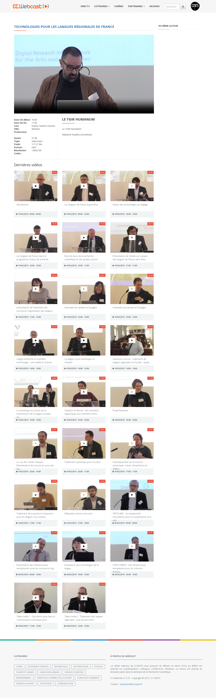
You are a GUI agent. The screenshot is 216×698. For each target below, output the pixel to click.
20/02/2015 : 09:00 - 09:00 (125, 523)
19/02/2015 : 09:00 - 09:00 (29, 214)
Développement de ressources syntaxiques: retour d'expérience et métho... (130, 464)
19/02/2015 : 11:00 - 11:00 (125, 265)
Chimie (19, 666)
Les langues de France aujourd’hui (81, 204)
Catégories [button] (102, 6)
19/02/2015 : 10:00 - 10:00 (125, 214)
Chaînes (118, 6)
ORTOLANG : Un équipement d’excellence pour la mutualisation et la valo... (132, 515)
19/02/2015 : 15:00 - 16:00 (77, 420)
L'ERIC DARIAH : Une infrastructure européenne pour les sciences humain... (129, 566)
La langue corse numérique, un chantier (80, 360)
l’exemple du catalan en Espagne (81, 307)
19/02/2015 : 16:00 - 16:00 (125, 420)
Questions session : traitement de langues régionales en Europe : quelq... (131, 360)
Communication (65, 683)
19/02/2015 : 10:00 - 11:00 (77, 265)
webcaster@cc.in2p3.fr (131, 684)
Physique (98, 666)
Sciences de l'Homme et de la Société (54, 678)
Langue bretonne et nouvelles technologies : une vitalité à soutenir (34, 360)
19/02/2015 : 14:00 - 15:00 (77, 368)
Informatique (61, 666)
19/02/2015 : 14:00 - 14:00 (29, 368)
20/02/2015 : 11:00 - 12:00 (29, 626)
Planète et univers (25, 672)
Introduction (23, 204)
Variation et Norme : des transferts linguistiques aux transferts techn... (82, 412)
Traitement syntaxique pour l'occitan (82, 462)
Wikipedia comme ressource (79, 513)
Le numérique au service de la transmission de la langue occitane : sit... (34, 412)
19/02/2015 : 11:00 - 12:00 (29, 317)
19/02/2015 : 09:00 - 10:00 (77, 214)
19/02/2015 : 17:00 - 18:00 (77, 523)
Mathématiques (81, 666)
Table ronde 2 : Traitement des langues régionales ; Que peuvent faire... (84, 618)
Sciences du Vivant (25, 683)
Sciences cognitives (74, 672)
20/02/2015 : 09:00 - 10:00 (29, 574)
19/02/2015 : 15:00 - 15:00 (29, 420)
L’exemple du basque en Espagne (129, 307)
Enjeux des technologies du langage (130, 204)
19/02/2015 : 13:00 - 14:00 (125, 317)
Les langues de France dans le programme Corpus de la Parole (32, 258)
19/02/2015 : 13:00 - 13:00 (77, 317)
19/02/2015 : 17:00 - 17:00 (125, 471)
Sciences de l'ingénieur (88, 678)
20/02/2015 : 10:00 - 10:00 (77, 574)
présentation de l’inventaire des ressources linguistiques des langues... (35, 309)
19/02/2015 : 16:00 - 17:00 (77, 471)
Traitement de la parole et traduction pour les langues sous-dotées (35, 515)
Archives (154, 6)
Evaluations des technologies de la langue (82, 566)
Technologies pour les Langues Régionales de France (64, 26)
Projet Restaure (120, 410)
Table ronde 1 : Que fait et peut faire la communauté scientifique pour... (36, 618)
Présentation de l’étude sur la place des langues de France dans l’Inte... (130, 258)
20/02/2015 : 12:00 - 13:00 (77, 626)
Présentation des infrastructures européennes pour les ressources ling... (36, 566)
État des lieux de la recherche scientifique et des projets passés (81, 258)
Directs (85, 6)
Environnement (23, 678)
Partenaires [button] (136, 6)
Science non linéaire (49, 672)
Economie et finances (38, 666)
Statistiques (46, 683)
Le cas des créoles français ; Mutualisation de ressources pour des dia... (35, 464)
